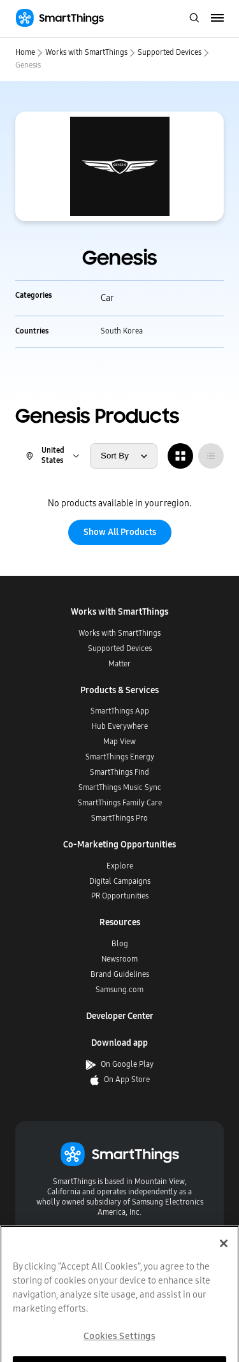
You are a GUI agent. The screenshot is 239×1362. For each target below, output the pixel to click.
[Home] (59, 18)
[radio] (180, 456)
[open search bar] (194, 19)
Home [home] (25, 52)
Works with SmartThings (86, 52)
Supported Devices (169, 52)
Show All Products (119, 532)
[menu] (217, 18)
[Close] (224, 1262)
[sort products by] (123, 456)
